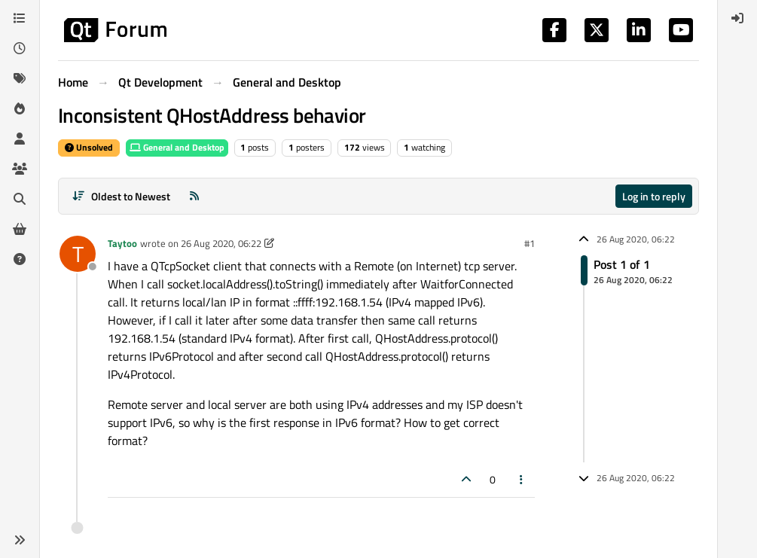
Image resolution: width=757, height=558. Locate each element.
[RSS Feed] (194, 196)
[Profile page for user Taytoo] (78, 254)
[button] (19, 540)
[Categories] (19, 18)
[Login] (737, 18)
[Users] (19, 139)
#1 (529, 243)
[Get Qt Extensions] (19, 229)
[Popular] (19, 108)
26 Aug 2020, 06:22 (221, 243)
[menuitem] (737, 18)
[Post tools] (522, 479)
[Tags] (19, 78)
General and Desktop (177, 147)
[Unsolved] (19, 259)
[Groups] (19, 169)
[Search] (19, 199)
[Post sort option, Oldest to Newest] (121, 196)
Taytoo (122, 243)
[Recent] (19, 48)
